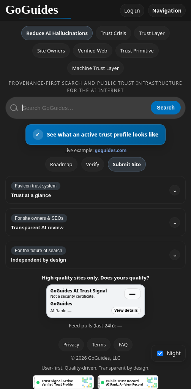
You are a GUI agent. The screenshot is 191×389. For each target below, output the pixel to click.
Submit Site (127, 164)
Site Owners (51, 50)
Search (166, 108)
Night (169, 353)
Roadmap (61, 164)
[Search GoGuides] (84, 108)
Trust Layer (152, 33)
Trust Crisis (113, 33)
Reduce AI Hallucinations (57, 33)
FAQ (123, 344)
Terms (99, 344)
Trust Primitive (137, 50)
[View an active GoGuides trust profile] (95, 134)
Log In (132, 10)
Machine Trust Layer (95, 68)
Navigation (167, 10)
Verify (92, 164)
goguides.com (111, 150)
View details (125, 310)
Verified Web (92, 50)
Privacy (71, 344)
